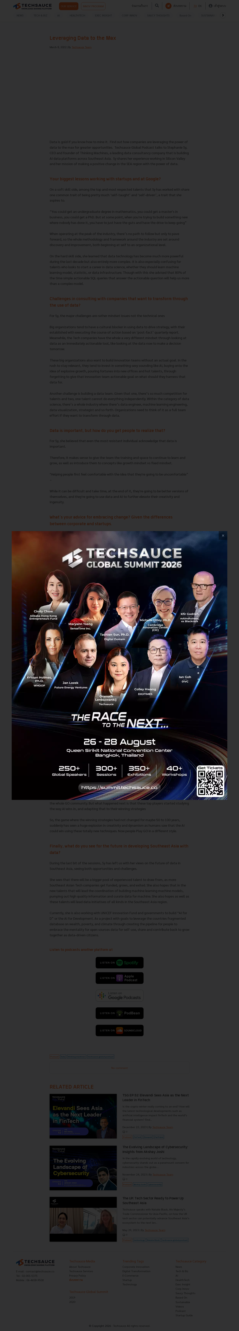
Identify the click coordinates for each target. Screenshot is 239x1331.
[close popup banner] (223, 535)
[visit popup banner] (119, 665)
